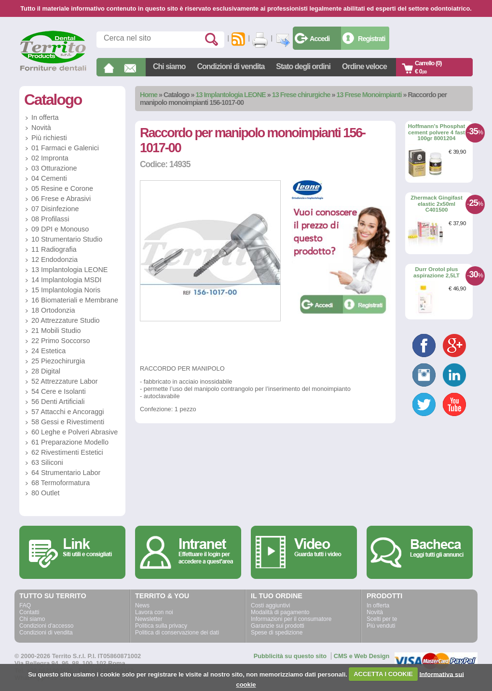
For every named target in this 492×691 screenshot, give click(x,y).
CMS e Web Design (362, 656)
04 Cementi (49, 178)
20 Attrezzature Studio (65, 320)
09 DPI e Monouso (60, 229)
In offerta (45, 117)
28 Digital (45, 371)
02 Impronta (49, 158)
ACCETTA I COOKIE (383, 673)
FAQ (25, 605)
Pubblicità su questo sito (290, 656)
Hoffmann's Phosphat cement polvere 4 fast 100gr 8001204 (436, 132)
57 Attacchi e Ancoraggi (67, 412)
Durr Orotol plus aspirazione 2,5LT (436, 272)
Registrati (371, 39)
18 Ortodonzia (53, 310)
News (142, 605)
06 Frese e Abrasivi (61, 198)
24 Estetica (48, 351)
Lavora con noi (154, 612)
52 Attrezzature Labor (64, 381)
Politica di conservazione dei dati (177, 632)
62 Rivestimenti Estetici (67, 452)
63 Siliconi (47, 462)
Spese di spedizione (276, 632)
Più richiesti (49, 138)
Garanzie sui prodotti (277, 625)
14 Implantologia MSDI (66, 280)
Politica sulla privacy (161, 625)
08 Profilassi (50, 219)
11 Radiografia (54, 249)
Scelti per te (382, 619)
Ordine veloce (364, 66)
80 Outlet (45, 493)
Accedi (319, 39)
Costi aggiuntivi (270, 605)
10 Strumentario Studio (66, 239)
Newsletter (149, 619)
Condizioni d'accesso (46, 625)
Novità (41, 127)
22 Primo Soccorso (60, 341)
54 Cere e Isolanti (58, 391)
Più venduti (381, 625)
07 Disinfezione (55, 209)
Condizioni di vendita (230, 66)
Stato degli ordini (303, 66)
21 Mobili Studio (56, 330)
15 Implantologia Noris (65, 290)
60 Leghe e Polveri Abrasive (74, 432)
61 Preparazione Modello (70, 442)
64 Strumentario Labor (65, 472)
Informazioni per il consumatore (291, 619)
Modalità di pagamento (280, 612)
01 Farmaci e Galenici (65, 148)
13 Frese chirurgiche (301, 95)
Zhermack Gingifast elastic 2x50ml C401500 (436, 204)
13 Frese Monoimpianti (368, 95)
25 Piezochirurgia (58, 361)
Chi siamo (169, 66)
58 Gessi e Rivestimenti (67, 422)
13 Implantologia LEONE (231, 95)
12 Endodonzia (54, 259)
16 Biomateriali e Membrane (74, 300)
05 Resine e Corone (62, 188)
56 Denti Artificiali (57, 401)
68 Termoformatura (60, 483)
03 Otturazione (54, 168)
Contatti (29, 612)
